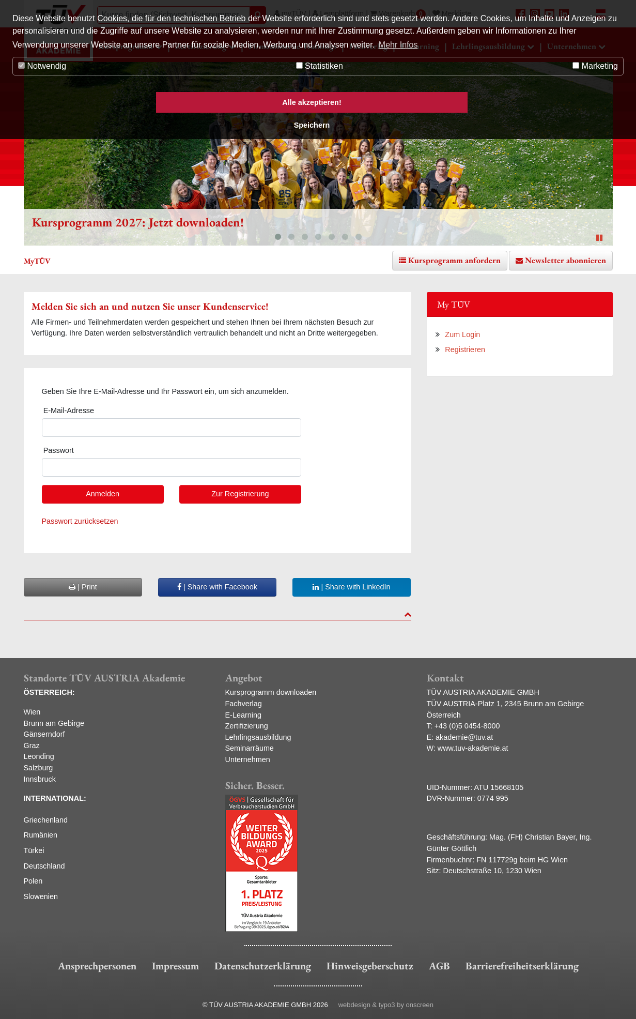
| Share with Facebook (217, 587)
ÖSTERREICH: (49, 692)
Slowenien (41, 896)
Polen (33, 881)
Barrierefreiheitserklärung (522, 965)
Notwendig (42, 66)
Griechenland (46, 820)
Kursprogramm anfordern (454, 260)
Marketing (595, 66)
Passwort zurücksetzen (80, 521)
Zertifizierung (246, 726)
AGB (439, 965)
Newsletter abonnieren (565, 260)
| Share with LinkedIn (351, 587)
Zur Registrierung (240, 494)
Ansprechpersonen (97, 965)
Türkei (34, 850)
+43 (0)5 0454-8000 (467, 726)
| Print (83, 587)
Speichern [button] (312, 125)
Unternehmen (247, 759)
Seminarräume (249, 748)
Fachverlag (243, 703)
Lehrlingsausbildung (258, 737)
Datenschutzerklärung (262, 965)
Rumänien (41, 835)
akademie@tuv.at (464, 737)
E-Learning (243, 715)
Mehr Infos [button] (398, 44)
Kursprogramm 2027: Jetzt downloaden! (138, 222)
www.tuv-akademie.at (473, 748)
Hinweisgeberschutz (370, 965)
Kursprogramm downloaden (271, 692)
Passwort (58, 450)
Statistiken (319, 66)
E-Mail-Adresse (68, 410)
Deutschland (44, 866)
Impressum (175, 965)
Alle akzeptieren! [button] (311, 102)
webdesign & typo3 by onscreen (385, 1005)
